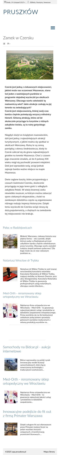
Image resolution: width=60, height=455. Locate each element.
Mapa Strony (49, 451)
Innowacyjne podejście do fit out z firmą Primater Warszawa (27, 413)
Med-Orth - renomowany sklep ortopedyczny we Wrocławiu (22, 294)
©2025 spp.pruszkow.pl (15, 451)
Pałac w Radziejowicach (17, 227)
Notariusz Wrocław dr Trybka (21, 260)
